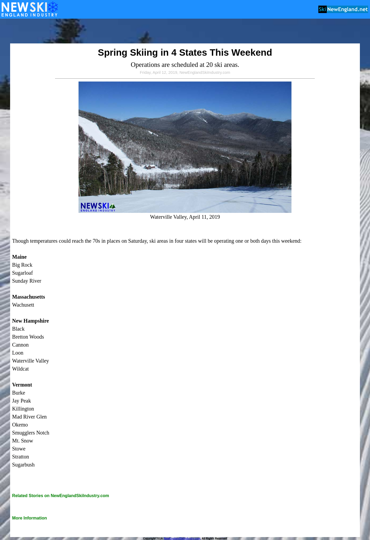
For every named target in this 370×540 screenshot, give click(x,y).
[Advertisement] (185, 31)
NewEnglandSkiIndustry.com (182, 538)
